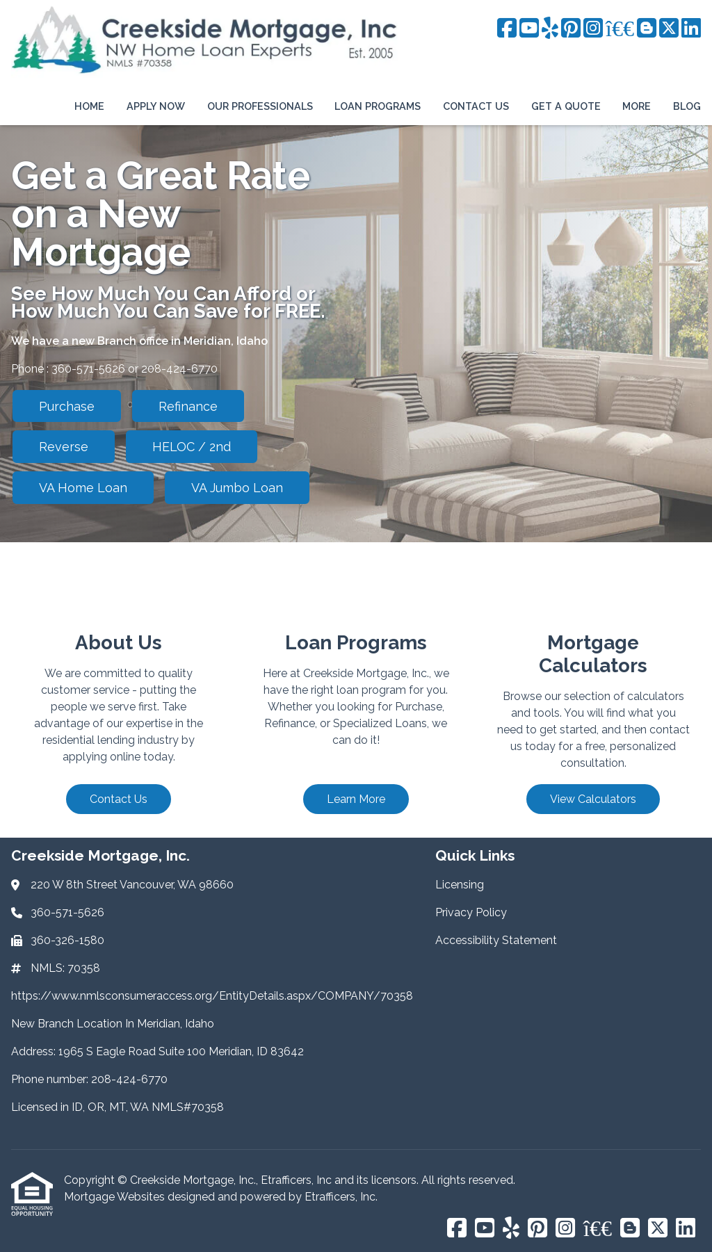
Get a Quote (566, 106)
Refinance (188, 406)
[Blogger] (646, 29)
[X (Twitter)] (669, 29)
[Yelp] (550, 29)
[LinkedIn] (691, 29)
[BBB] (620, 29)
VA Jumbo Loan (237, 487)
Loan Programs (377, 106)
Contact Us (476, 106)
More (636, 106)
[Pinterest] (571, 29)
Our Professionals (260, 106)
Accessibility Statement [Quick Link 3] (496, 940)
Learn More (356, 799)
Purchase (67, 406)
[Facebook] (507, 29)
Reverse (63, 446)
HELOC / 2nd (191, 446)
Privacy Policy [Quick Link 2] (471, 912)
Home (89, 106)
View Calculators (593, 799)
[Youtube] (529, 29)
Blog (687, 106)
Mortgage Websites (116, 1196)
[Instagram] (593, 29)
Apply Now (156, 106)
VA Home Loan (83, 487)
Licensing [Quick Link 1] (459, 884)
